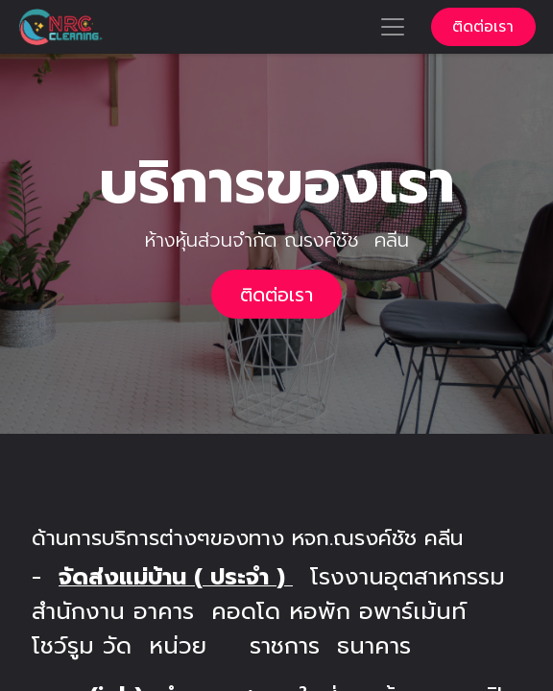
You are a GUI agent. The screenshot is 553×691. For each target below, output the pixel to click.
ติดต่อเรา (483, 26)
